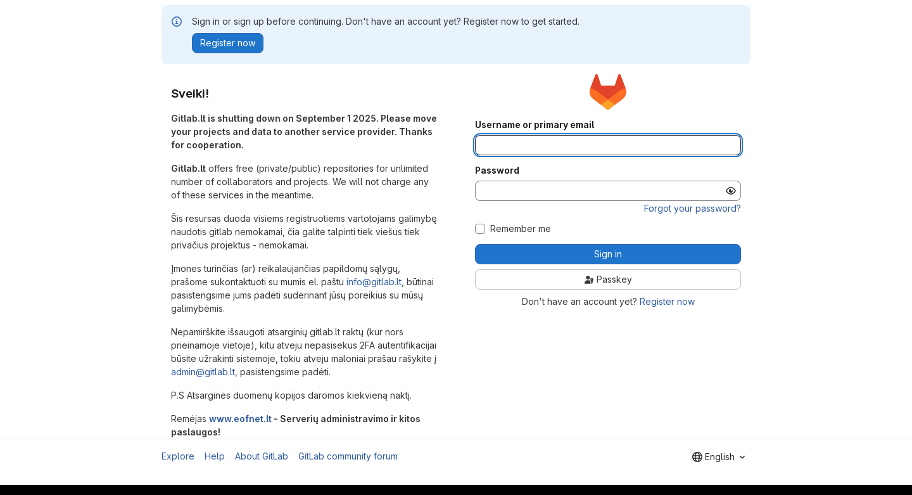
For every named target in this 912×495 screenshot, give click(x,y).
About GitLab (261, 456)
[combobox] (718, 457)
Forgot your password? (692, 208)
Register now (667, 301)
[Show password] (731, 191)
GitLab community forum (348, 456)
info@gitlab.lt (374, 281)
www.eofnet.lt (240, 418)
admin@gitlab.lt (203, 371)
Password (497, 170)
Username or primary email (534, 125)
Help (215, 456)
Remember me (520, 229)
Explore (178, 456)
